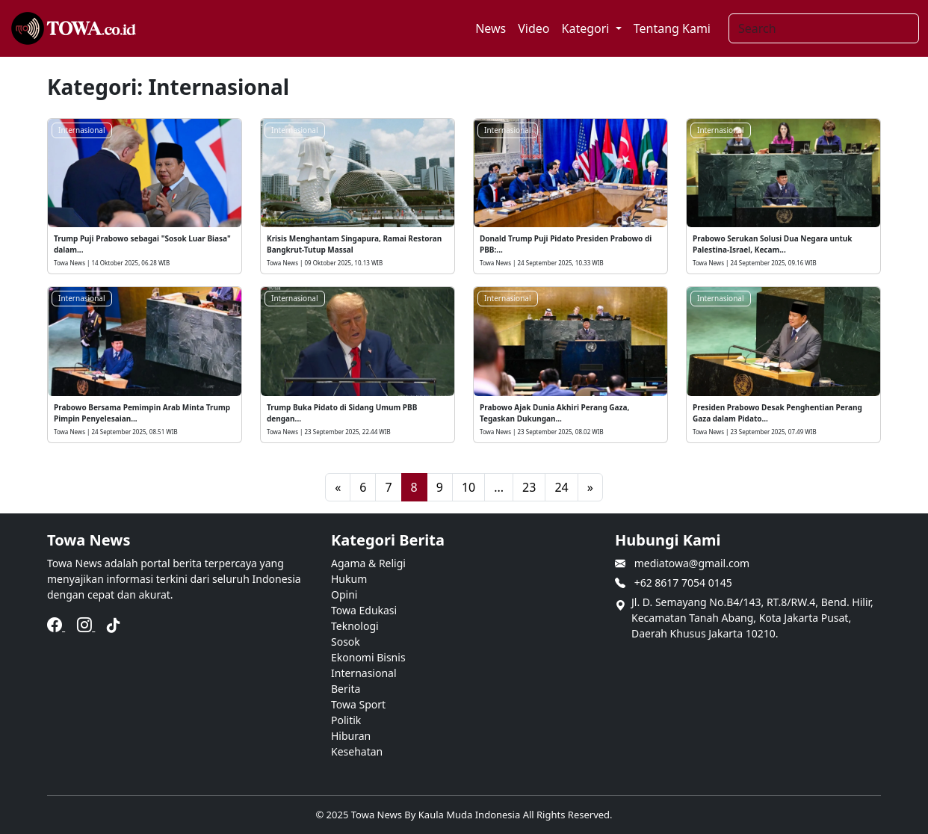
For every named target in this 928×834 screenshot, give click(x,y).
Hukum (349, 579)
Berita (345, 689)
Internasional (81, 130)
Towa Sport (358, 704)
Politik (346, 720)
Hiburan (351, 736)
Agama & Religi (368, 563)
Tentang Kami (672, 28)
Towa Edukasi (364, 610)
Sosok (345, 641)
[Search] (824, 28)
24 (561, 487)
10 (468, 487)
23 (529, 487)
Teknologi (355, 626)
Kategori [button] (587, 28)
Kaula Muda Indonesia (470, 814)
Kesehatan (357, 751)
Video (533, 28)
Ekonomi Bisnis (368, 657)
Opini (344, 594)
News (490, 28)
